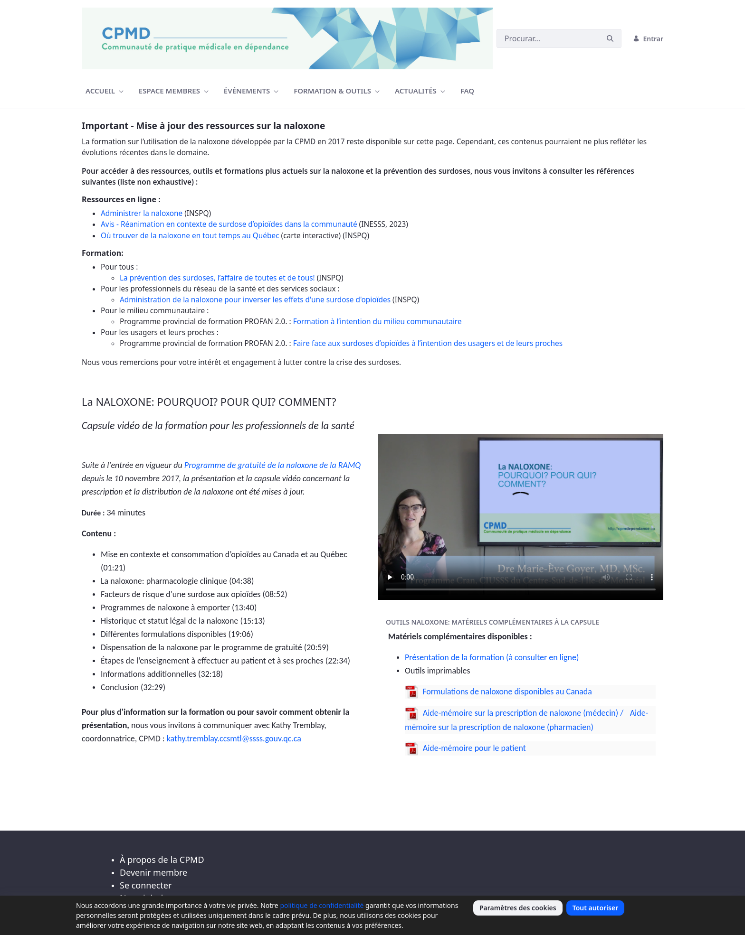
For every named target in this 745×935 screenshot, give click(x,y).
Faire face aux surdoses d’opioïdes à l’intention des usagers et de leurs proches (428, 343)
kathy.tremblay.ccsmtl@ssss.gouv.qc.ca (234, 738)
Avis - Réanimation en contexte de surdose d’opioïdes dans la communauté (229, 224)
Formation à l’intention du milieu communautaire (377, 322)
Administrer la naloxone (141, 213)
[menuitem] (104, 91)
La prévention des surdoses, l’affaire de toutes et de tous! (217, 278)
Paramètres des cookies (517, 907)
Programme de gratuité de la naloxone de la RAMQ (272, 465)
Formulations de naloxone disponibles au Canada (507, 691)
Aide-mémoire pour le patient (473, 748)
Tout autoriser (596, 907)
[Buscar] (548, 38)
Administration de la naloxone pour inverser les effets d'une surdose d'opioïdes (255, 300)
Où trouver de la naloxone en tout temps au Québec (190, 236)
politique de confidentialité (321, 905)
